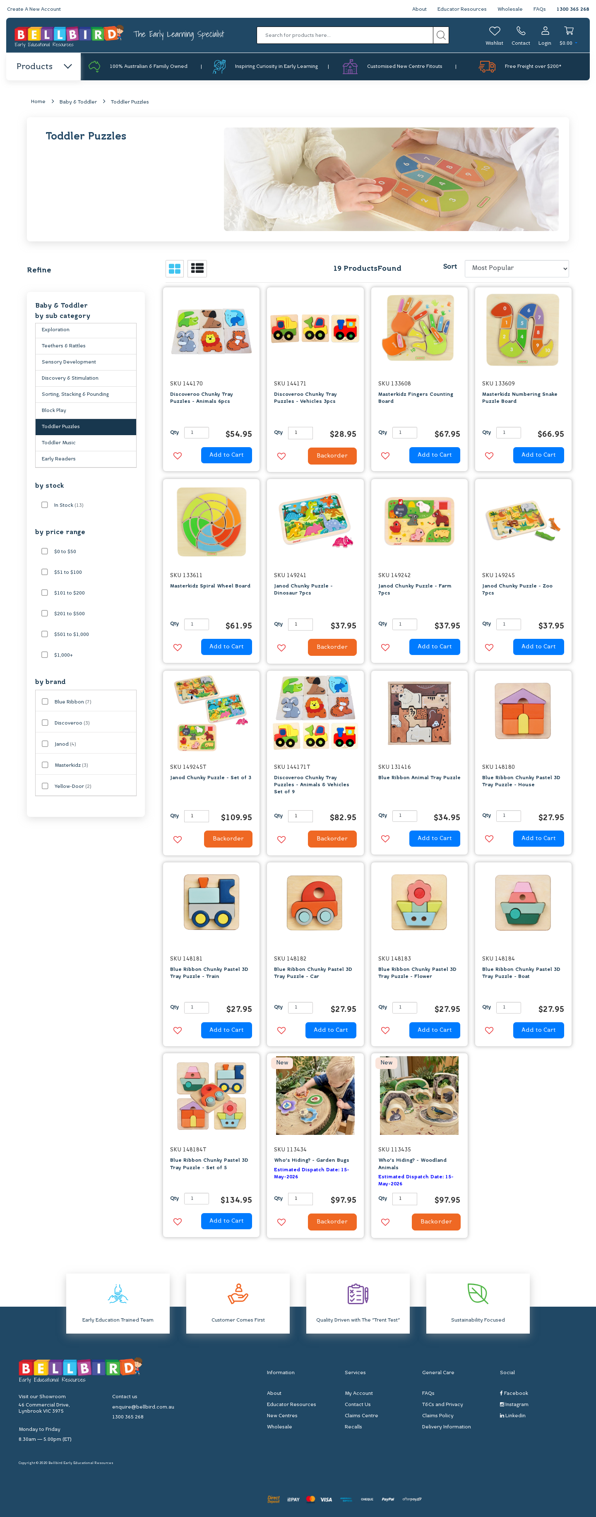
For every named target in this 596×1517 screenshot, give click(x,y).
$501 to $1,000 (71, 634)
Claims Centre (361, 1415)
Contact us (124, 1396)
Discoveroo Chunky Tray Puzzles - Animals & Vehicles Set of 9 (311, 785)
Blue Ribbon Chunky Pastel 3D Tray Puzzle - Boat (521, 973)
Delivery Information (446, 1427)
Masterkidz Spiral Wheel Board (210, 586)
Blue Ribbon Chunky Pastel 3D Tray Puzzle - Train (209, 973)
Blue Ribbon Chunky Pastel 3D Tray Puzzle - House (521, 781)
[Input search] (345, 35)
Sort (450, 267)
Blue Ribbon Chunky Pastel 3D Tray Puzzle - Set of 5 (209, 1164)
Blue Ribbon (73, 702)
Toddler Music (59, 443)
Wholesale (510, 9)
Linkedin (513, 1415)
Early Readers (59, 459)
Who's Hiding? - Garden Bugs (311, 1160)
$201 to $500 (69, 614)
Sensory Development (69, 362)
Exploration (56, 329)
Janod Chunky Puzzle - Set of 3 (210, 777)
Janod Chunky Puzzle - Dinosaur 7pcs (303, 590)
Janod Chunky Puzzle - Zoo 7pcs (517, 590)
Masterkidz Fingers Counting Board (415, 398)
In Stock (69, 505)
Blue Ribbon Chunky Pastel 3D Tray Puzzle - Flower (417, 973)
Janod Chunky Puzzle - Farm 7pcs (415, 590)
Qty (174, 432)
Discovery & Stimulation (70, 378)
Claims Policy (438, 1415)
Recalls (353, 1427)
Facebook (514, 1393)
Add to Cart (226, 455)
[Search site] (441, 35)
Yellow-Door (73, 786)
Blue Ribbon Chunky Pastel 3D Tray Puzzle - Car (313, 973)
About (419, 9)
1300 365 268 (573, 9)
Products (44, 67)
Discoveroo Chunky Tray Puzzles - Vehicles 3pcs (305, 398)
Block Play (54, 410)
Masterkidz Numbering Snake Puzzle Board (520, 398)
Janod (65, 744)
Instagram (514, 1404)
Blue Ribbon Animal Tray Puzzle (419, 777)
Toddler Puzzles (130, 102)
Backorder (332, 456)
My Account (359, 1393)
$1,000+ (63, 655)
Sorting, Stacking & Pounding (75, 394)
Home (38, 101)
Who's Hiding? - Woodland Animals (412, 1164)
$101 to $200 (69, 593)
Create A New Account (34, 9)
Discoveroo (72, 723)
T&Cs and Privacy (442, 1404)
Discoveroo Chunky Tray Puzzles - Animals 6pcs (201, 398)
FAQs (540, 9)
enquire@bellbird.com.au (143, 1407)
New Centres (282, 1415)
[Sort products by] (517, 268)
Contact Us (358, 1404)
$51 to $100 (68, 572)
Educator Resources (462, 9)
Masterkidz (71, 765)
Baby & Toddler (78, 102)
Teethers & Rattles (64, 346)
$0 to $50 (65, 551)
